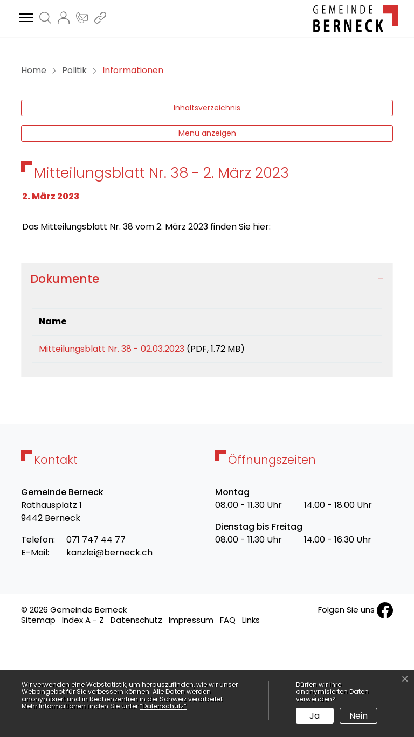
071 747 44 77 (96, 638)
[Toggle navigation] (24, 18)
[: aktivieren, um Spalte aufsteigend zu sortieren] (343, 416)
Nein (358, 716)
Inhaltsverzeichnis (207, 202)
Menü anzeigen (207, 228)
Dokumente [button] (64, 373)
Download (343, 445)
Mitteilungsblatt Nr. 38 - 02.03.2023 (111, 443)
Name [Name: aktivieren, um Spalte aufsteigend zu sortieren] (53, 416)
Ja (314, 716)
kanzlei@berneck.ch (109, 651)
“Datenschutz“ (163, 706)
